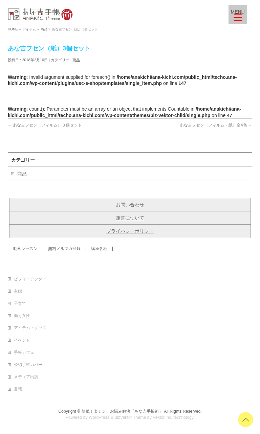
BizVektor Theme (130, 417)
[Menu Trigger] (238, 14)
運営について (130, 218)
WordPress (99, 417)
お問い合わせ (130, 204)
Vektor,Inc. (162, 417)
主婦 (18, 291)
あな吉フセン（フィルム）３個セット (45, 125)
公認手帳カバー (28, 364)
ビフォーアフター (30, 279)
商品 (76, 60)
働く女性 (22, 315)
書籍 (18, 389)
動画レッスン (25, 248)
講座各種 (99, 248)
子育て (20, 303)
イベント (22, 340)
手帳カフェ (24, 352)
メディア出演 (26, 376)
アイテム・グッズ (30, 327)
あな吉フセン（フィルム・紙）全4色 (216, 125)
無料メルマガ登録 (64, 248)
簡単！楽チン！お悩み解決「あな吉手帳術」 (122, 411)
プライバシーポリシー (130, 231)
